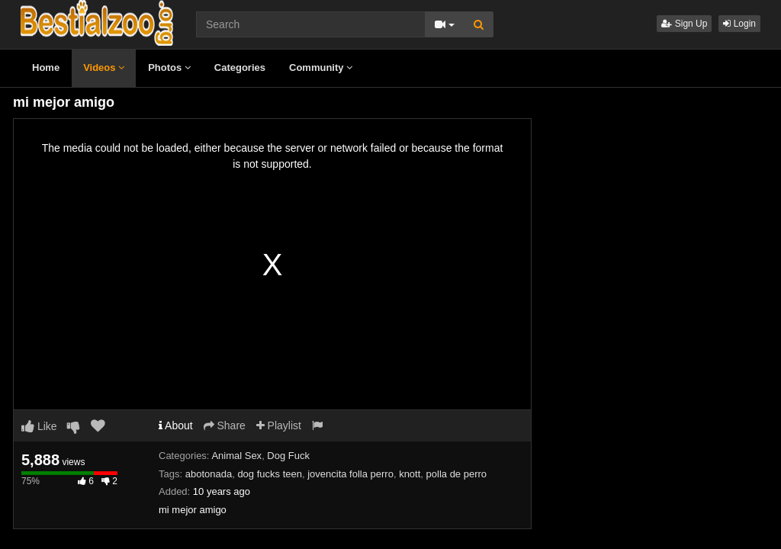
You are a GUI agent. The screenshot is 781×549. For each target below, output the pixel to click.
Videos (103, 67)
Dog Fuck (288, 455)
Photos (169, 67)
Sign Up (684, 23)
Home (45, 67)
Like (39, 426)
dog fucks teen (269, 474)
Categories (239, 67)
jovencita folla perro (350, 474)
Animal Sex (236, 455)
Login (739, 23)
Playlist (278, 425)
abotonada (208, 474)
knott (409, 474)
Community (320, 67)
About (176, 425)
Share (225, 425)
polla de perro (456, 474)
